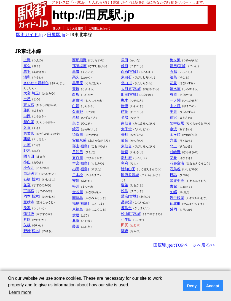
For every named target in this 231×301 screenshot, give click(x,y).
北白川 (126, 83)
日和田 (77, 152)
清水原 (175, 89)
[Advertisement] (115, 264)
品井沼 (126, 202)
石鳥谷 (175, 169)
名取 (124, 117)
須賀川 (77, 134)
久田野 (77, 112)
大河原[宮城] (131, 89)
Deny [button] (192, 286)
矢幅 (173, 192)
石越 (173, 72)
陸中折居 (177, 123)
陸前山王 (128, 169)
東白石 (126, 77)
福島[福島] (80, 203)
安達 (75, 181)
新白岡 (28, 122)
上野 (27, 60)
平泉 (173, 112)
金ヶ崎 (175, 134)
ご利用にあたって (99, 28)
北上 (173, 146)
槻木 (124, 100)
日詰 (173, 175)
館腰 (124, 112)
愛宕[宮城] (129, 196)
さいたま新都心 (36, 83)
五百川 (77, 158)
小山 (27, 162)
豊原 (75, 89)
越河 (124, 66)
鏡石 (75, 129)
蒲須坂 (28, 214)
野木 (27, 150)
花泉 (173, 83)
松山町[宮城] (131, 214)
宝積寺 (28, 202)
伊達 (75, 215)
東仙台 (126, 146)
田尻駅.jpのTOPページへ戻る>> (184, 245)
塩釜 (124, 185)
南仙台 (126, 123)
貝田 (124, 60)
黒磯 (75, 72)
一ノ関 (175, 100)
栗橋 (27, 139)
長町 (124, 134)
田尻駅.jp (56, 34)
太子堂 (126, 129)
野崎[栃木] (31, 231)
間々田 (28, 156)
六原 (173, 140)
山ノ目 (175, 106)
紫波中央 (177, 181)
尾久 (27, 66)
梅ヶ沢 (175, 60)
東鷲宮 (28, 133)
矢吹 (75, 123)
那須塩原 (79, 66)
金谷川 (77, 192)
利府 (124, 163)
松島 (124, 191)
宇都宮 (28, 191)
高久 (75, 77)
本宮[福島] (80, 163)
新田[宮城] (178, 66)
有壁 (173, 94)
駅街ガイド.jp (29, 34)
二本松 (77, 175)
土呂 (27, 99)
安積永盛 (79, 140)
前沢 (173, 117)
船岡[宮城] (129, 94)
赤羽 (27, 72)
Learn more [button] (20, 292)
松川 (75, 186)
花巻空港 (177, 163)
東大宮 (28, 105)
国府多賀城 (130, 175)
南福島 (77, 198)
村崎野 (175, 152)
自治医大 (30, 173)
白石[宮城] (129, 72)
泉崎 (75, 117)
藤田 (75, 226)
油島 (173, 77)
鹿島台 (126, 208)
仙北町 (175, 203)
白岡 (27, 116)
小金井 (28, 168)
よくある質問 (74, 28)
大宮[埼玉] (31, 93)
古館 (173, 186)
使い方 (57, 28)
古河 (27, 145)
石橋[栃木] (31, 179)
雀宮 (27, 185)
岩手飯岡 (177, 198)
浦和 (27, 77)
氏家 (27, 208)
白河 (75, 106)
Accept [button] (212, 286)
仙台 (124, 140)
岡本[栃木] (31, 196)
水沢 (173, 129)
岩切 (124, 152)
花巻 (173, 158)
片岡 (27, 219)
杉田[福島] (80, 169)
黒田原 (77, 83)
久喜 (27, 128)
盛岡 (173, 209)
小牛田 (126, 219)
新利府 (126, 158)
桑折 (75, 221)
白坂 (75, 94)
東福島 (77, 209)
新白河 (77, 100)
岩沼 (124, 106)
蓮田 (27, 110)
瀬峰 (124, 231)
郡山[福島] (80, 146)
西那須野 (79, 60)
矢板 (27, 225)
